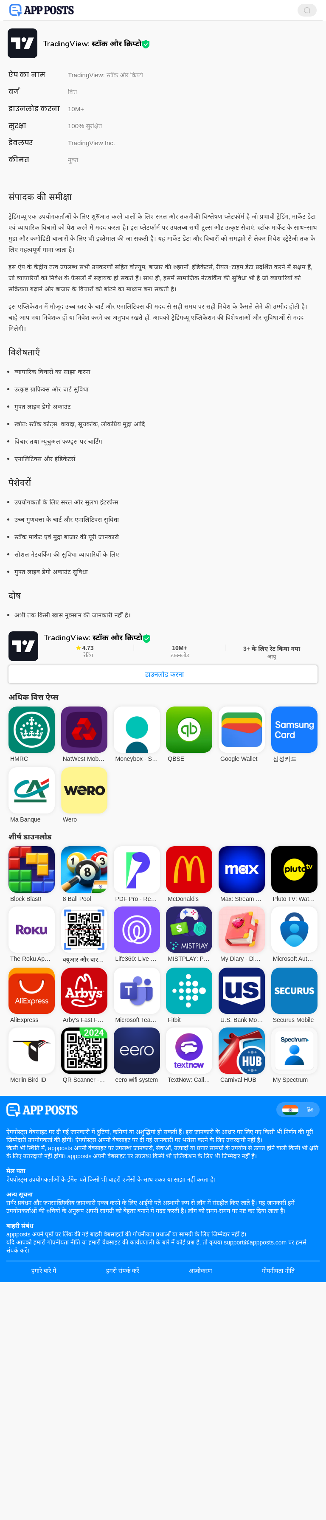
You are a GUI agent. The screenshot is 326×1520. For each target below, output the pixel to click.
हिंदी (297, 1110)
